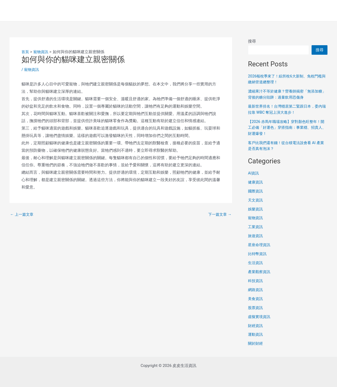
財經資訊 (256, 324)
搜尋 (252, 41)
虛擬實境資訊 (260, 315)
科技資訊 (256, 279)
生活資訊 (256, 261)
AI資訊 (254, 172)
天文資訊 (256, 199)
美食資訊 (256, 297)
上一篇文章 (22, 214)
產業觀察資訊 (260, 270)
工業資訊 (256, 226)
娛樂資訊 (256, 208)
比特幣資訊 (258, 253)
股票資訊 (256, 306)
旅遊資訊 (256, 235)
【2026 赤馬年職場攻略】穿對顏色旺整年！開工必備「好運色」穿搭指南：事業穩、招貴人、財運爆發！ (287, 127)
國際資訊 (256, 190)
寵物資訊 (32, 69)
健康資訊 (256, 181)
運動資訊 (256, 333)
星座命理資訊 (260, 244)
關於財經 (256, 342)
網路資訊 (256, 288)
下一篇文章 (219, 214)
